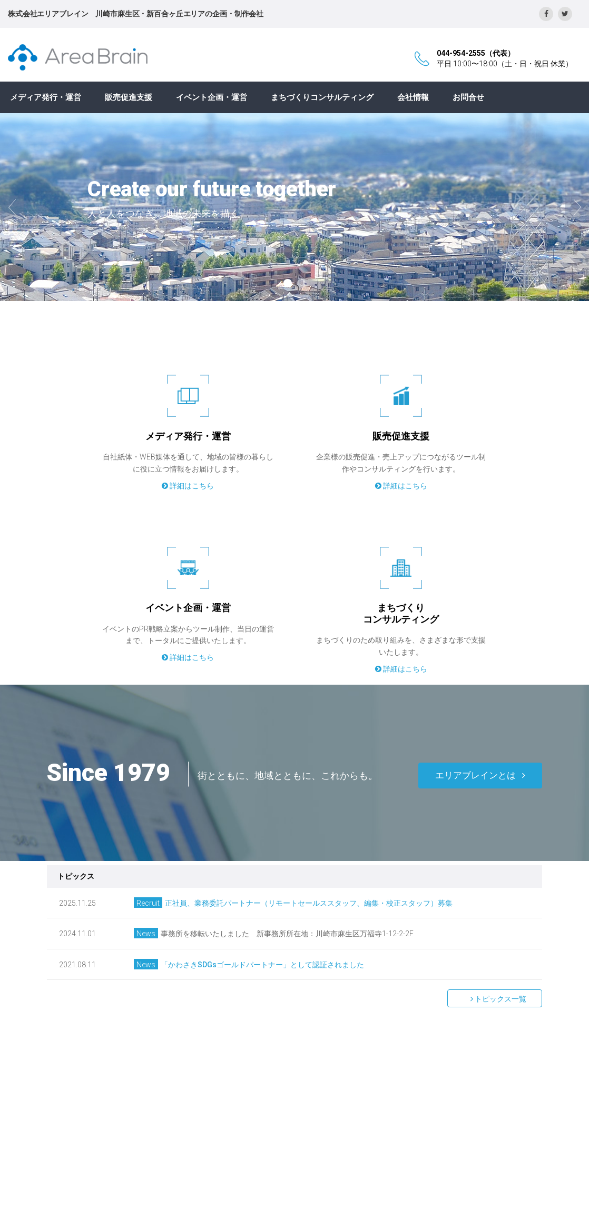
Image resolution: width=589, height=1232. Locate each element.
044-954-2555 (461, 53)
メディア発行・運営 (45, 97)
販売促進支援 (128, 97)
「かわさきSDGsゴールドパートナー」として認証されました (262, 964)
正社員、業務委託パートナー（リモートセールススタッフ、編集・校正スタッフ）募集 (309, 903)
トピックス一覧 (494, 999)
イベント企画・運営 (211, 97)
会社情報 (413, 97)
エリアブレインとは (480, 775)
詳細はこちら (188, 486)
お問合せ (468, 97)
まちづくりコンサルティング (322, 97)
